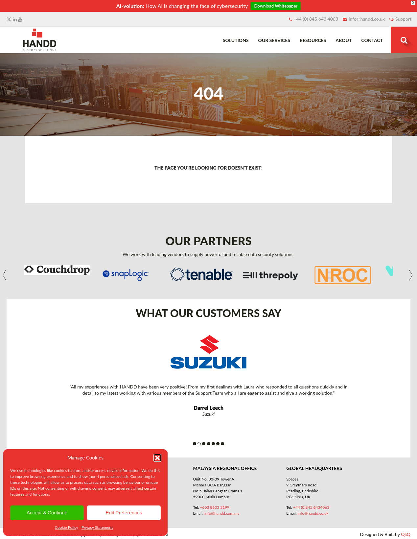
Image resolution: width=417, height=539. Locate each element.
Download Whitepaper (275, 6)
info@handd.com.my (222, 513)
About (344, 40)
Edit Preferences (124, 512)
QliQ (405, 534)
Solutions (236, 40)
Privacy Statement (97, 527)
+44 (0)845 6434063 (311, 507)
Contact (372, 40)
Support (403, 19)
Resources (313, 40)
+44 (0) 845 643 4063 (316, 19)
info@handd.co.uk (367, 19)
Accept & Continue (47, 512)
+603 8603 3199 (214, 507)
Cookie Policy (66, 527)
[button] (157, 458)
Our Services (274, 40)
